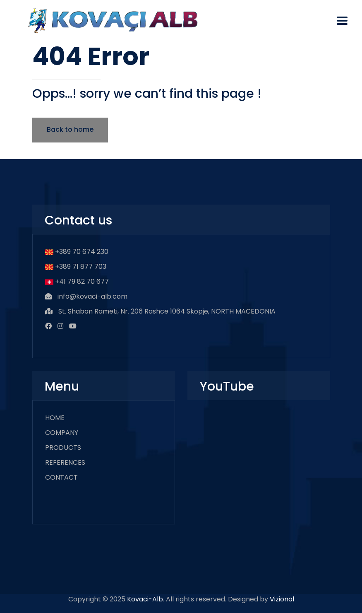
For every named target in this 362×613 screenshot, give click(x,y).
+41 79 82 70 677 (82, 281)
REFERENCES (65, 462)
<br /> (258, 462)
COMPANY (61, 432)
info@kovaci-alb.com (92, 296)
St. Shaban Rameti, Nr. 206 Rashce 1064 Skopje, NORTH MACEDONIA (167, 311)
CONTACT (61, 477)
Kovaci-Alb (145, 599)
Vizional (282, 599)
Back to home (70, 129)
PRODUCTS (63, 447)
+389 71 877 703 (80, 266)
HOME (55, 417)
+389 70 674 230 (81, 251)
